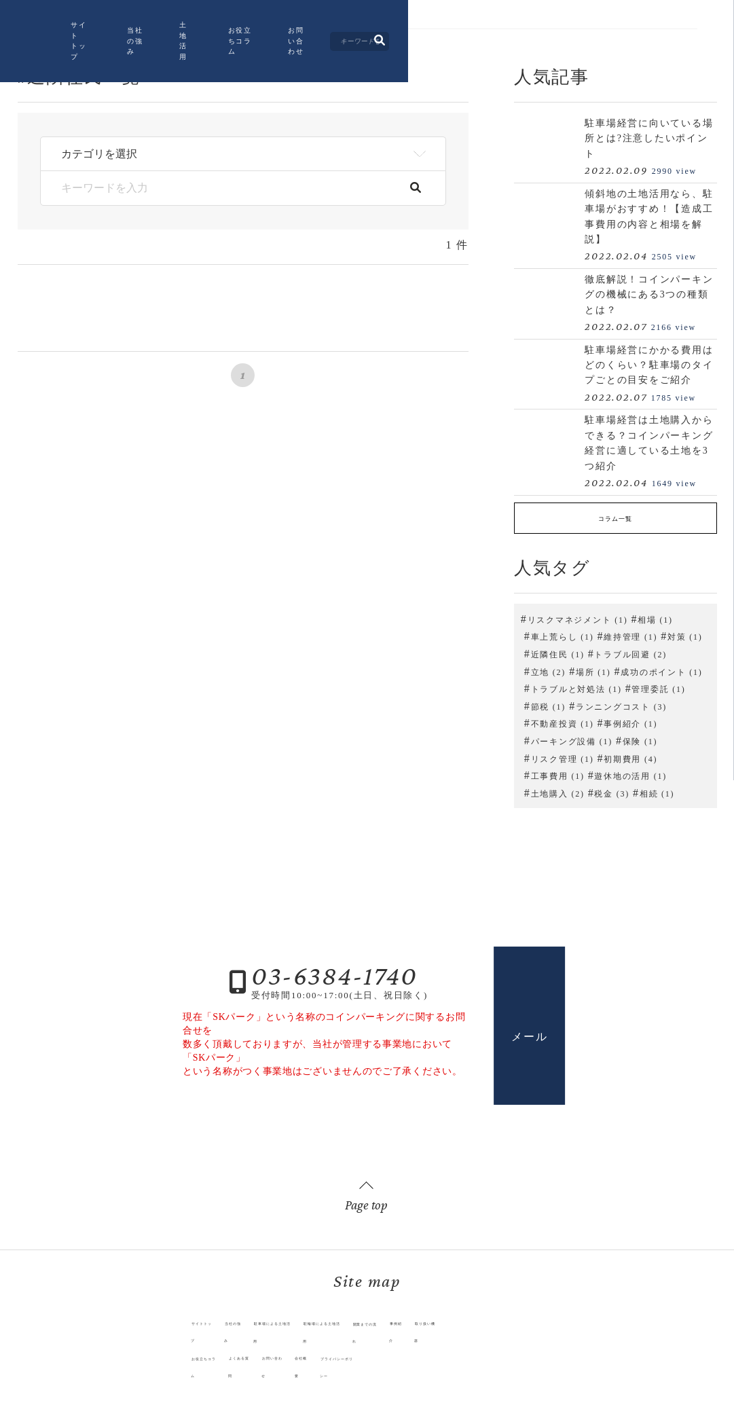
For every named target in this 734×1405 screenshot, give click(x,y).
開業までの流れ (407, 1335)
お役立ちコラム (412, 35)
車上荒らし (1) (562, 633)
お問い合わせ (497, 35)
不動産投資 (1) (562, 720)
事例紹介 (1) (630, 720)
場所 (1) (593, 667)
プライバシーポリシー (356, 1353)
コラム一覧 (615, 516)
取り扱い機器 (509, 1335)
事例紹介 (460, 1335)
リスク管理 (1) (562, 754)
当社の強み (266, 35)
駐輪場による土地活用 (331, 1335)
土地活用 (335, 35)
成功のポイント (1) (661, 667)
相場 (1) (655, 615)
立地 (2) (548, 667)
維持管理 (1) (630, 633)
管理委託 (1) (658, 685)
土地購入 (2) (558, 789)
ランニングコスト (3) (621, 702)
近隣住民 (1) (558, 650)
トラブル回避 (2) (630, 650)
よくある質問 (186, 1353)
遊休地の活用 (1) (630, 772)
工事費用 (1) (558, 772)
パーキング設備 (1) (571, 737)
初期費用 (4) (630, 754)
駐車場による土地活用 (242, 1335)
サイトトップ (190, 35)
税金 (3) (611, 789)
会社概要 (291, 1353)
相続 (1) (657, 789)
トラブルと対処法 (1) (576, 685)
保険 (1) (640, 737)
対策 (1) (685, 633)
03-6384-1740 (334, 971)
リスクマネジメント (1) (578, 615)
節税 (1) (548, 702)
